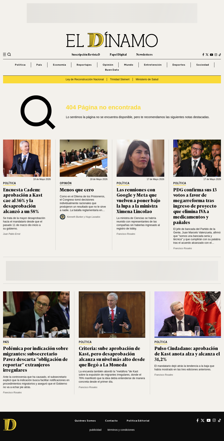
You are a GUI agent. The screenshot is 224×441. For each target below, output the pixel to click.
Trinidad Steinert (120, 79)
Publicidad (95, 429)
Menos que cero (77, 189)
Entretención (152, 64)
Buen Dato (112, 69)
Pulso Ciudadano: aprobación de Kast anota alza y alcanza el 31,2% (187, 353)
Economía (59, 64)
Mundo (128, 64)
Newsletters (144, 54)
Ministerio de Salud (147, 79)
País (39, 64)
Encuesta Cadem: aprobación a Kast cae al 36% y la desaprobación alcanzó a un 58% (22, 200)
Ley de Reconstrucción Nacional (85, 79)
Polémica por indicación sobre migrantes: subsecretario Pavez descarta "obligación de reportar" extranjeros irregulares (35, 359)
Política (20, 64)
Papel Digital (118, 54)
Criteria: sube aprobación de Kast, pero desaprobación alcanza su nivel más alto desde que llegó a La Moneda (112, 356)
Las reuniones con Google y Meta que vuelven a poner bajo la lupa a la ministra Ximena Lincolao (138, 200)
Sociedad (202, 64)
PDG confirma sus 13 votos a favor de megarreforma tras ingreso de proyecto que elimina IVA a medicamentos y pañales (195, 205)
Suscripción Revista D (86, 54)
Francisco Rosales (126, 234)
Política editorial (138, 420)
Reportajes (84, 64)
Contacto (111, 420)
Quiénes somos (85, 420)
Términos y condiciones (121, 429)
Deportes (178, 64)
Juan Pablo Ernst (11, 234)
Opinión (108, 64)
